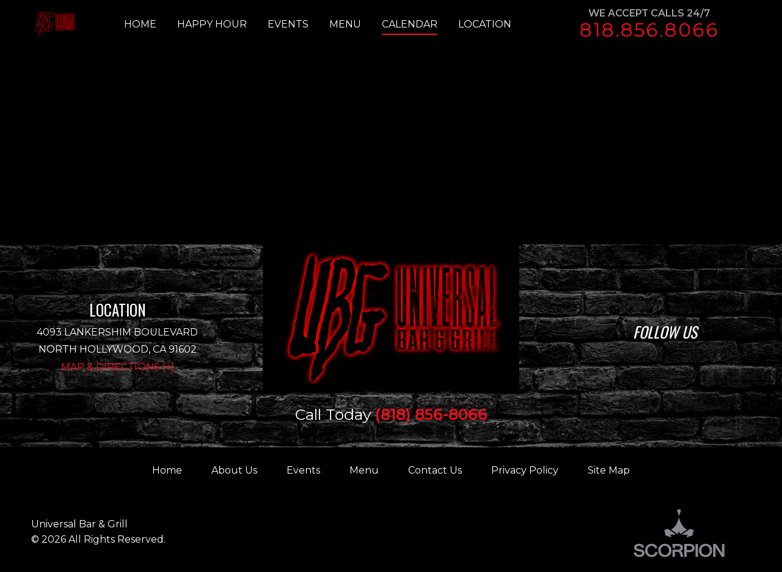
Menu (364, 470)
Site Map (609, 470)
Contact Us (435, 470)
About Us (234, 470)
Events (303, 470)
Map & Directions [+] (117, 367)
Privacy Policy (524, 470)
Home (167, 470)
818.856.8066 (649, 30)
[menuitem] (150, 24)
